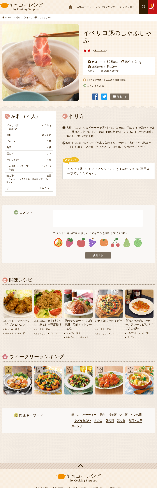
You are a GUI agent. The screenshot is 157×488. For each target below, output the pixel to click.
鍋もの (75, 415)
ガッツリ (9, 334)
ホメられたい (82, 421)
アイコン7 (126, 243)
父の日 (110, 421)
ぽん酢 (121, 421)
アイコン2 (69, 243)
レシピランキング (105, 7)
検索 (143, 7)
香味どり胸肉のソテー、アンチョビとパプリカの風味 (139, 325)
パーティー (132, 337)
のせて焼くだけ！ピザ (108, 321)
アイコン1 (58, 243)
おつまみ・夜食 (13, 329)
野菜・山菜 (135, 421)
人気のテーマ (84, 7)
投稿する (98, 256)
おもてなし (41, 334)
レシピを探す (127, 7)
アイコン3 (81, 243)
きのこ (98, 421)
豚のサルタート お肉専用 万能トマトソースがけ (78, 325)
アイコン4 (92, 243)
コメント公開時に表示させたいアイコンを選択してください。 (91, 233)
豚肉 (102, 415)
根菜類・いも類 (118, 415)
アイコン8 (137, 243)
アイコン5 (103, 243)
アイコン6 (115, 243)
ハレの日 (21, 334)
